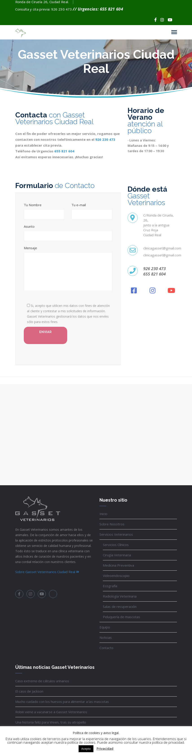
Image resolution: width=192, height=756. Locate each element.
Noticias (105, 637)
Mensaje (30, 248)
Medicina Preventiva (118, 565)
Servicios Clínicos (116, 544)
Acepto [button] (86, 749)
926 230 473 (105, 139)
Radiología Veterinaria (120, 596)
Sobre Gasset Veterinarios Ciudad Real (47, 572)
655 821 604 (64, 151)
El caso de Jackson (29, 691)
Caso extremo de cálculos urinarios (42, 681)
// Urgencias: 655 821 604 (98, 9)
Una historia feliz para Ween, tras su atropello (50, 722)
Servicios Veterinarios (116, 534)
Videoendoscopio (116, 575)
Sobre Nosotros (111, 524)
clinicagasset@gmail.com (162, 248)
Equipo (104, 627)
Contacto (106, 648)
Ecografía (110, 586)
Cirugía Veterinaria (117, 555)
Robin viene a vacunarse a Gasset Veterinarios (51, 712)
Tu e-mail (78, 205)
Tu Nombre (33, 205)
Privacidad (105, 748)
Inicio (103, 513)
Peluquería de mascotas (121, 617)
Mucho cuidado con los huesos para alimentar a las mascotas (62, 701)
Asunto (29, 226)
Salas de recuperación (120, 606)
